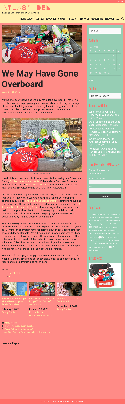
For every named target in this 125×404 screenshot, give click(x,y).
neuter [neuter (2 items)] (105, 230)
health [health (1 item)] (106, 227)
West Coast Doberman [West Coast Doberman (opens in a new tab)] (38, 184)
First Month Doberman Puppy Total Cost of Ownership (42, 294)
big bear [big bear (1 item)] (108, 214)
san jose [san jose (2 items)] (105, 244)
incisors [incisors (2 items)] (111, 227)
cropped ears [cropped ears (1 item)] (97, 220)
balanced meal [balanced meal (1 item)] (96, 214)
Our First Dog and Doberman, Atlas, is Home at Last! (28, 332)
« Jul (91, 80)
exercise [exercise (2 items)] (101, 227)
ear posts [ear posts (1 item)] (104, 224)
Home (23, 18)
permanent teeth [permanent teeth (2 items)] (107, 233)
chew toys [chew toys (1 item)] (109, 217)
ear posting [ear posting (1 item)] (99, 224)
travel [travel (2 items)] (91, 247)
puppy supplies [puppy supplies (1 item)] (107, 241)
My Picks (84, 18)
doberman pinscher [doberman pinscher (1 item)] (114, 220)
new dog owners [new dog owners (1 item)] (112, 230)
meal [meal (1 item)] (95, 230)
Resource (109, 18)
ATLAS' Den (26, 7)
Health (74, 18)
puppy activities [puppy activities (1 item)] (109, 237)
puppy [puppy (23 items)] (100, 237)
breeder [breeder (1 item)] (115, 214)
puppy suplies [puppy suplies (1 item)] (99, 241)
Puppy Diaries (9, 312)
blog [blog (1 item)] (112, 214)
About (30, 18)
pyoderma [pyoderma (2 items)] (115, 241)
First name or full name (97, 178)
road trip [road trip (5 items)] (98, 243)
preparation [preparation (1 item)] (92, 237)
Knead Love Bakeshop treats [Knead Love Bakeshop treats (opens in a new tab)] (40, 200)
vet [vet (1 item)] (102, 247)
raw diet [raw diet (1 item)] (91, 244)
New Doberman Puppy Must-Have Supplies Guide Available (14, 294)
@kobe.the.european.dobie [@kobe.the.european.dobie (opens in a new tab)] (24, 181)
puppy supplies (27, 326)
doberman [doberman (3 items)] (105, 220)
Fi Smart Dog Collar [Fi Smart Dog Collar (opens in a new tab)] (27, 207)
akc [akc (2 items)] (90, 214)
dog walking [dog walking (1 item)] (92, 224)
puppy (17, 326)
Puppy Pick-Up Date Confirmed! (69, 292)
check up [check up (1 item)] (103, 217)
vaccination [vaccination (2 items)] (97, 247)
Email (91, 186)
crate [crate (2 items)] (114, 217)
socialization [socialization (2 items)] (113, 244)
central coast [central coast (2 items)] (96, 217)
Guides (63, 18)
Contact (40, 18)
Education (51, 18)
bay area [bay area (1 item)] (102, 214)
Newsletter (97, 18)
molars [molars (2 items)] (100, 230)
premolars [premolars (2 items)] (116, 233)
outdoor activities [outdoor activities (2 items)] (95, 233)
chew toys (9, 326)
